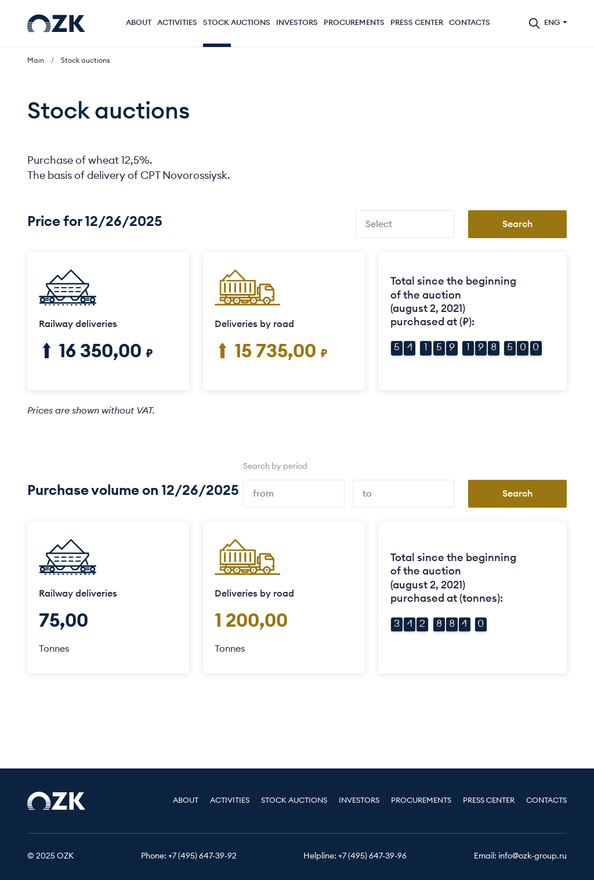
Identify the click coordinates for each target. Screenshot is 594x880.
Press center (416, 23)
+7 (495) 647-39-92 (202, 856)
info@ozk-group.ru (532, 856)
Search (517, 224)
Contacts (469, 23)
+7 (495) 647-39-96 (372, 856)
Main (35, 60)
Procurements (354, 23)
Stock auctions (236, 23)
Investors (297, 23)
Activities (177, 23)
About (138, 23)
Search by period (275, 466)
